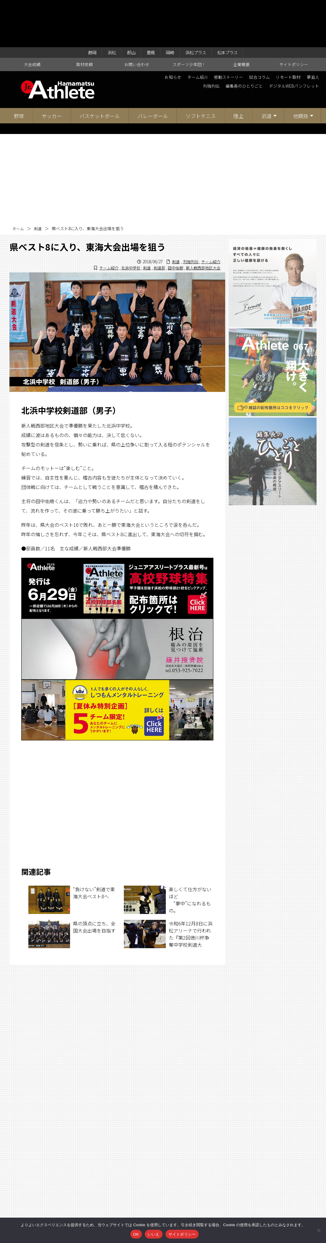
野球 (19, 70)
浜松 (105, 6)
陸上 (238, 70)
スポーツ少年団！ (189, 19)
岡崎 (170, 6)
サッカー (52, 70)
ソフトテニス (201, 70)
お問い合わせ (136, 19)
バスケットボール (100, 70)
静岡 (84, 6)
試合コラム (271, 32)
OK (136, 1234)
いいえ (154, 1234)
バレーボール (153, 70)
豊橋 (148, 6)
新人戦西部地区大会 (201, 222)
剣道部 (154, 222)
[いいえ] (319, 1230)
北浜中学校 (124, 222)
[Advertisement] (163, 133)
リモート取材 (304, 32)
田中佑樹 (172, 222)
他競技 (300, 70)
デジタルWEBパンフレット (290, 42)
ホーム (18, 184)
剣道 (39, 184)
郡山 (127, 6)
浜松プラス (199, 6)
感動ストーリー (235, 32)
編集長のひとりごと (232, 42)
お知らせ (172, 32)
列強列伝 (194, 42)
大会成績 (32, 19)
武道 (267, 70)
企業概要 (241, 19)
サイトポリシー (293, 19)
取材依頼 (84, 19)
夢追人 (171, 42)
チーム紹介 (200, 32)
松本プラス (234, 6)
